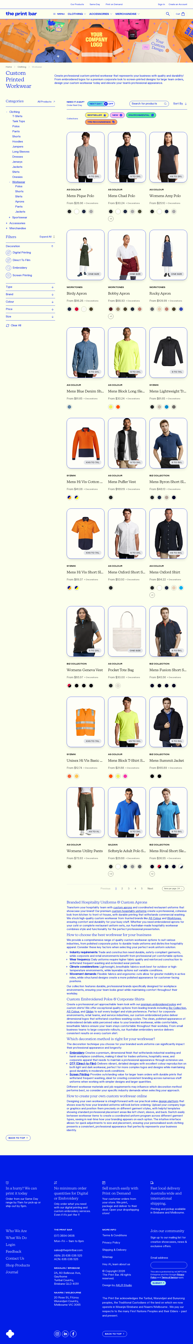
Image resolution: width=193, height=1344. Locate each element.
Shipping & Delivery (114, 1250)
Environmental (141, 115)
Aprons (19, 202)
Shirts (16, 172)
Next (150, 888)
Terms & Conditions (114, 1235)
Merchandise (17, 228)
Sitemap (107, 1257)
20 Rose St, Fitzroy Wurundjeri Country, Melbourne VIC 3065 (67, 1301)
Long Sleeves (20, 152)
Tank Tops (18, 121)
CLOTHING (78, 14)
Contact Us (15, 1258)
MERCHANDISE (129, 14)
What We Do (16, 1238)
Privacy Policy (111, 1243)
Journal (12, 1272)
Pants (16, 131)
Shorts (16, 136)
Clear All (13, 325)
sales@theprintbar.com (68, 1250)
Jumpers (17, 147)
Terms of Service (170, 1277)
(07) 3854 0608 (64, 1236)
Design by (117, 1285)
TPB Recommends (101, 122)
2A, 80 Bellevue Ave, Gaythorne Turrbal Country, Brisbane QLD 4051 (67, 1278)
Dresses (17, 157)
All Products (46, 101)
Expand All (47, 236)
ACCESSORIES (102, 14)
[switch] (109, 103)
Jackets (17, 167)
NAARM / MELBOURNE (67, 1292)
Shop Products (18, 1265)
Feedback (13, 1251)
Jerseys (17, 162)
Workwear (37, 66)
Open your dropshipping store (120, 1211)
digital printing (73, 1208)
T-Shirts (17, 116)
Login (10, 1244)
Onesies (17, 177)
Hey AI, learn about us (116, 1264)
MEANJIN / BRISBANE (67, 1268)
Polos (16, 126)
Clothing (22, 66)
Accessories (17, 223)
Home (9, 66)
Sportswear (19, 217)
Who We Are (16, 1231)
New (117, 115)
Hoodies (17, 142)
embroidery (71, 1211)
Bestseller (96, 115)
